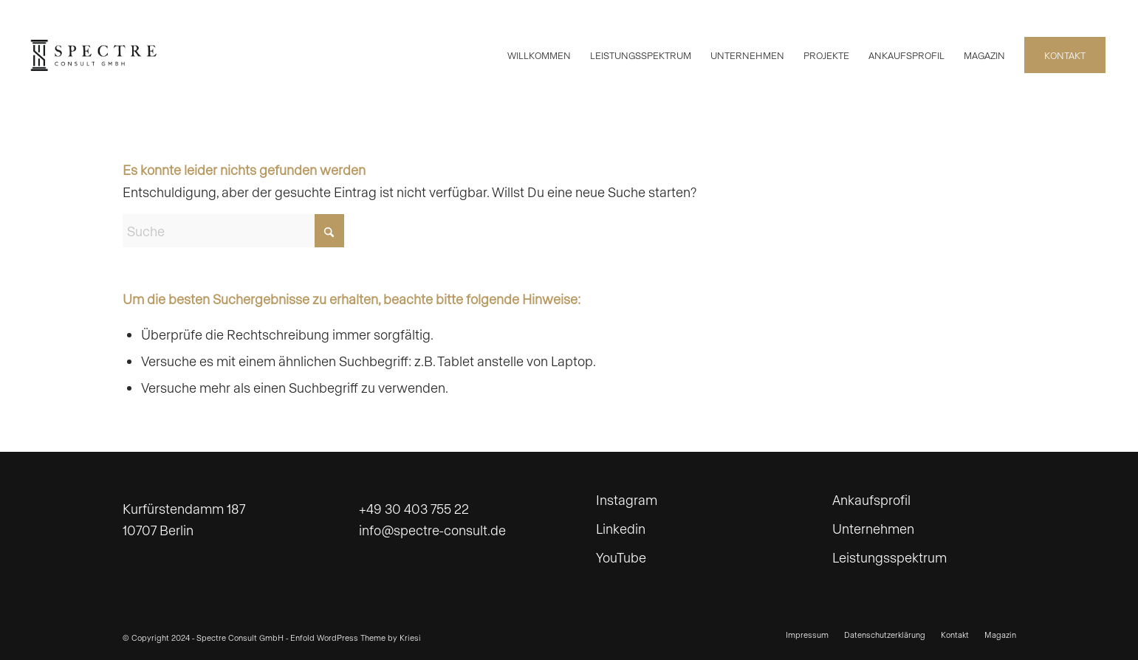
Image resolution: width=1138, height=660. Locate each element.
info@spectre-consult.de (432, 529)
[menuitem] (539, 55)
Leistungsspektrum (889, 557)
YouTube (621, 557)
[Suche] (233, 230)
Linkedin (620, 528)
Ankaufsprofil (871, 499)
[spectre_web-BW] (94, 55)
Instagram (626, 499)
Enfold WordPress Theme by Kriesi (355, 637)
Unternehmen (873, 528)
